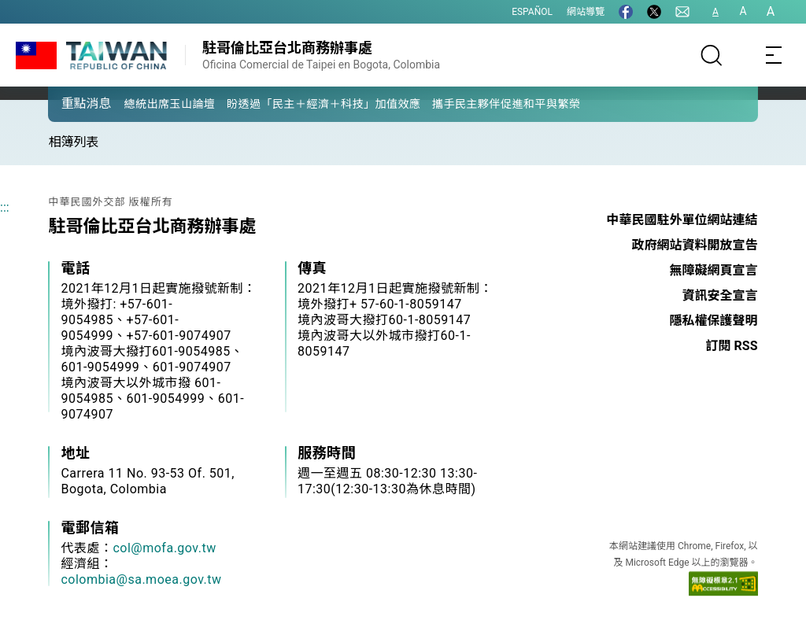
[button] (71, 103)
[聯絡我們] (682, 12)
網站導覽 (585, 11)
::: (4, 207)
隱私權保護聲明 (714, 320)
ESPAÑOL (532, 11)
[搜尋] (711, 55)
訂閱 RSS (732, 345)
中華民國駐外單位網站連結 (682, 219)
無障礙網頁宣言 (714, 270)
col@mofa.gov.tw (164, 548)
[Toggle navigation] (774, 55)
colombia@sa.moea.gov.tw (141, 579)
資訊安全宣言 (720, 295)
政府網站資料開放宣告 (695, 245)
